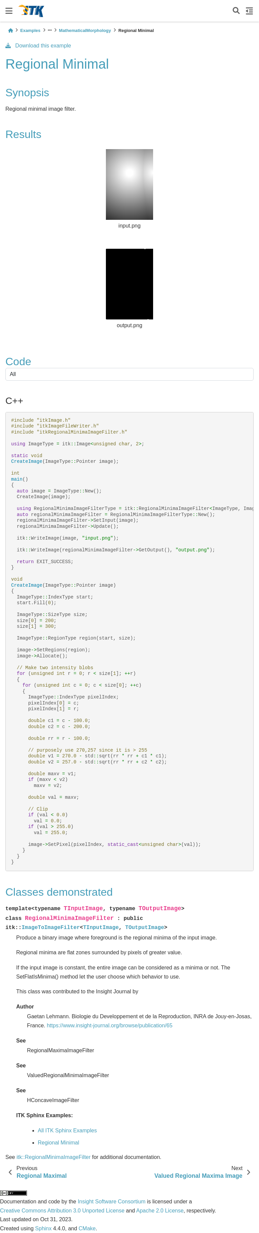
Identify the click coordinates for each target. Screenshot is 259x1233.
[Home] (10, 30)
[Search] (236, 11)
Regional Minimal (58, 1142)
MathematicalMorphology (85, 30)
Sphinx (43, 1228)
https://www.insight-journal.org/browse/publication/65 (110, 1025)
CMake (87, 1228)
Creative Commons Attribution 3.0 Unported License (62, 1210)
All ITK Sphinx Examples (67, 1130)
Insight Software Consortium (111, 1201)
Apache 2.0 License (160, 1210)
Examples (30, 30)
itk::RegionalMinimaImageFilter (54, 1157)
